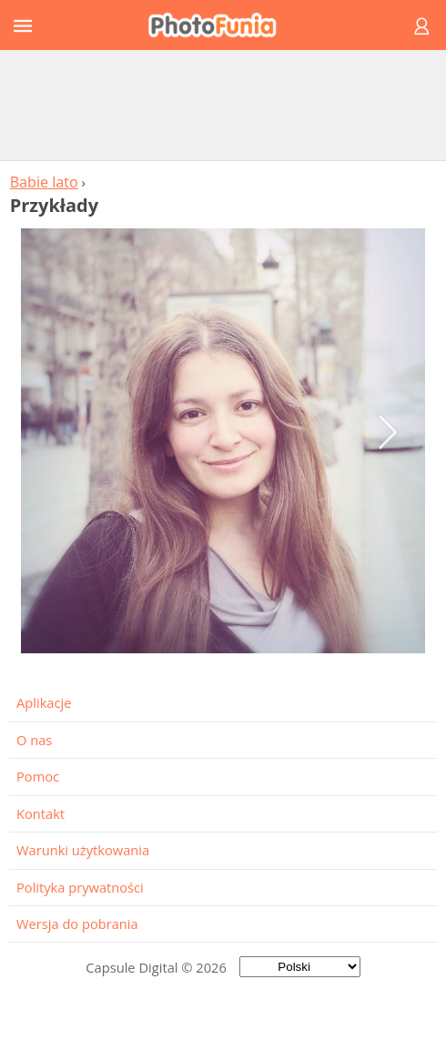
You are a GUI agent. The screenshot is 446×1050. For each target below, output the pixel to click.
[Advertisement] (223, 104)
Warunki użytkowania (82, 850)
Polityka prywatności (80, 887)
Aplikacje (43, 702)
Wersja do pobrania (77, 923)
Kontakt (40, 813)
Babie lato (44, 182)
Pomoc (37, 776)
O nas (34, 740)
